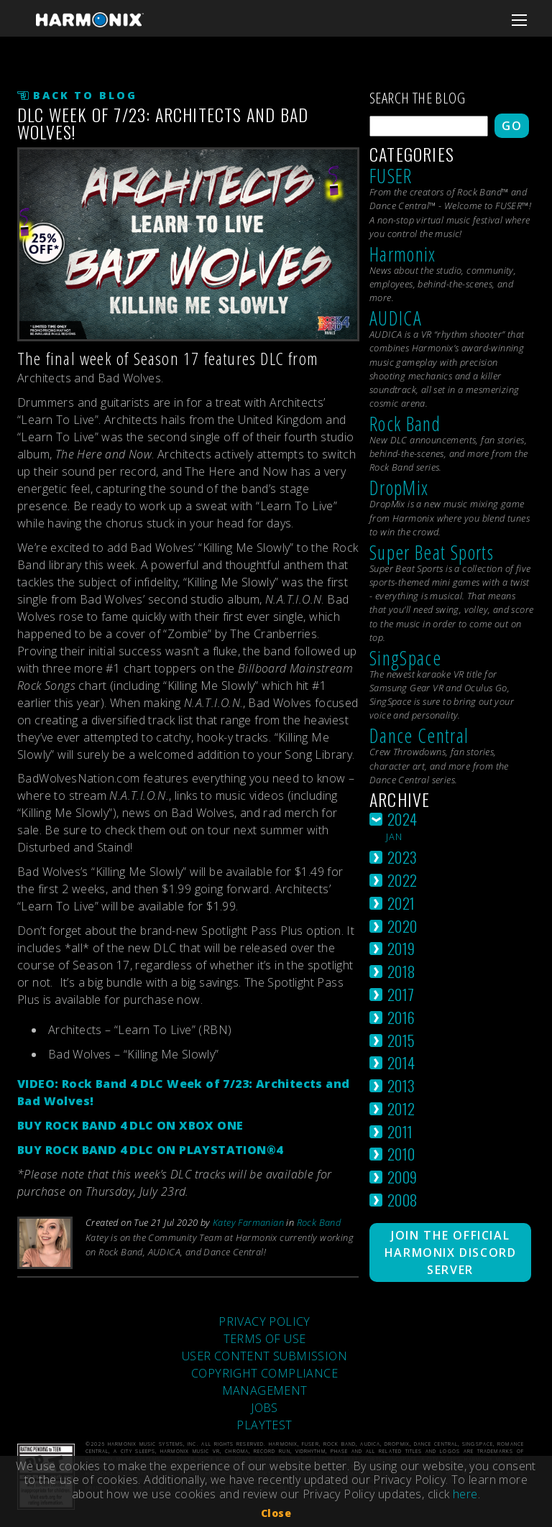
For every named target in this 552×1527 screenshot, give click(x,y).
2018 (401, 971)
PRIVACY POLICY (264, 1321)
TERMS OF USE (265, 1339)
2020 (402, 926)
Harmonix (402, 254)
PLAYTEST (264, 1425)
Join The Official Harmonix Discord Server (451, 1252)
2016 (401, 1017)
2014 (401, 1062)
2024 (402, 819)
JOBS (264, 1408)
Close (276, 1513)
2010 (401, 1154)
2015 (401, 1040)
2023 (402, 857)
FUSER (391, 175)
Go (512, 126)
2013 (401, 1085)
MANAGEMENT (265, 1390)
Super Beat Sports (431, 552)
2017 (401, 994)
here (465, 1494)
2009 (402, 1177)
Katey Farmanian (248, 1222)
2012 (401, 1108)
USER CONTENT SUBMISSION (264, 1356)
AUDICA (395, 318)
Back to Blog (85, 95)
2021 (401, 903)
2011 (400, 1131)
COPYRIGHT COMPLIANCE (264, 1373)
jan (394, 836)
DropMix (398, 487)
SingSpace (405, 658)
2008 (402, 1200)
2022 (402, 880)
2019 (401, 948)
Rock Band (319, 1222)
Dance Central (419, 735)
